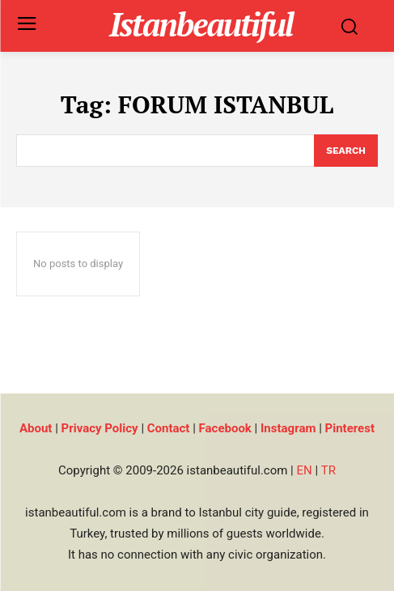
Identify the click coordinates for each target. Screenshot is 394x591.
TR (328, 470)
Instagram (288, 428)
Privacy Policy (99, 428)
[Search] (346, 150)
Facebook (225, 428)
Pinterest (350, 428)
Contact (168, 428)
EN (303, 470)
